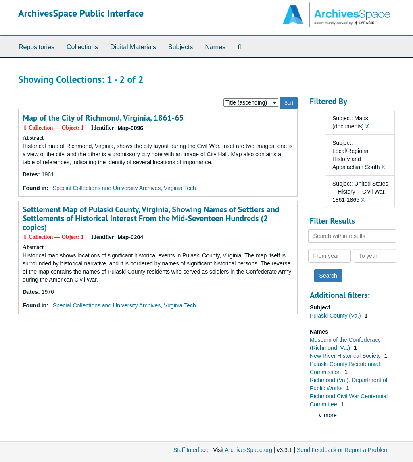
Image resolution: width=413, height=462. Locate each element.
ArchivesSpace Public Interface (81, 13)
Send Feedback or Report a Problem (343, 450)
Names (215, 47)
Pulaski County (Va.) (336, 315)
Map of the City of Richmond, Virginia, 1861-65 (103, 118)
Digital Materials (133, 47)
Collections (82, 47)
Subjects (180, 47)
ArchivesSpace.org (248, 450)
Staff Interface (191, 450)
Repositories (36, 47)
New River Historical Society (346, 356)
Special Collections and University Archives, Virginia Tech (124, 188)
